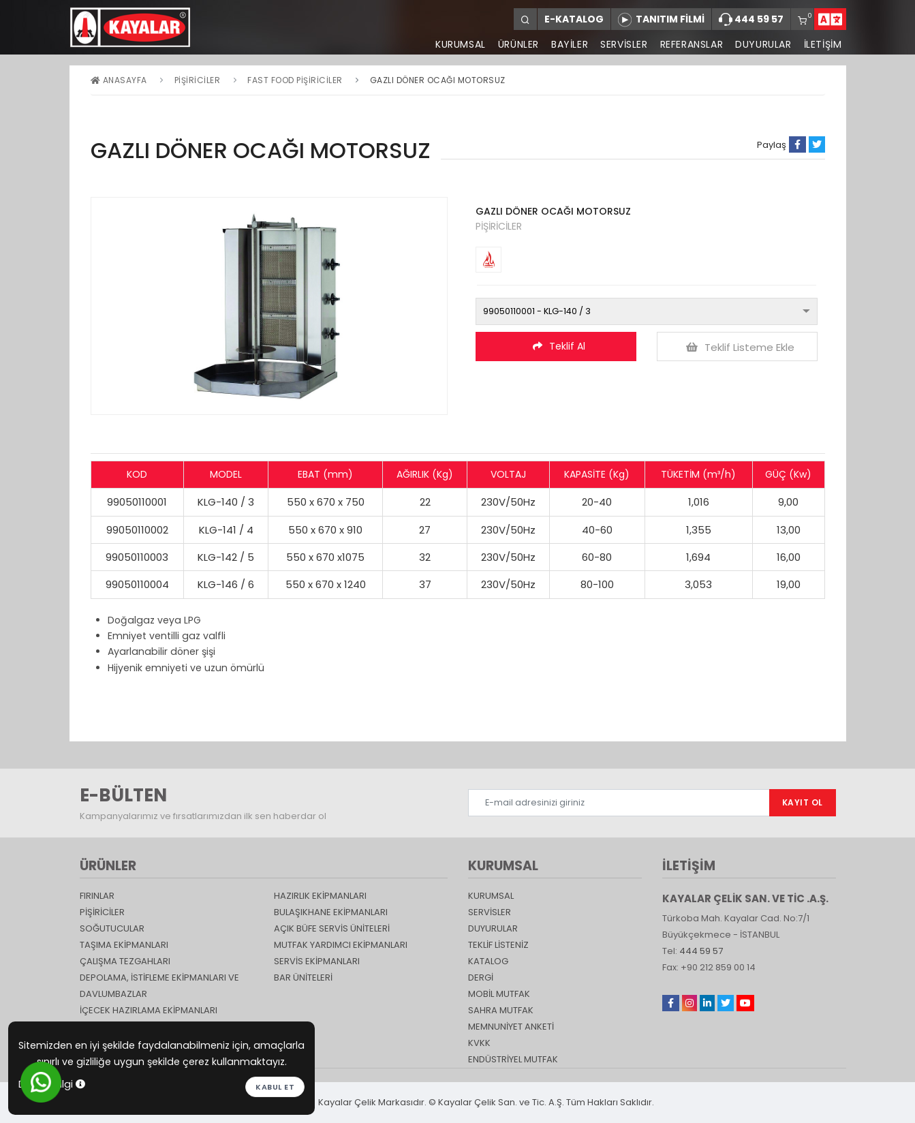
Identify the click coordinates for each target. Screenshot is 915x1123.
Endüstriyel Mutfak (513, 1059)
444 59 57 (751, 19)
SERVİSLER (623, 44)
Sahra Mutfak (500, 1010)
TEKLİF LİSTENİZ (498, 944)
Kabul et (274, 1086)
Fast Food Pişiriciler (295, 80)
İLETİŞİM (823, 44)
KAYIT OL (802, 802)
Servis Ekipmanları (317, 961)
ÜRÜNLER (518, 44)
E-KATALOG (574, 19)
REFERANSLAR (692, 44)
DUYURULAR (763, 44)
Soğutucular (112, 928)
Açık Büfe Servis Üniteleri (332, 928)
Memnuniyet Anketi (511, 1026)
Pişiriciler (197, 80)
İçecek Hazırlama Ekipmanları (148, 1010)
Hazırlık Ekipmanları (320, 895)
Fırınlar (97, 895)
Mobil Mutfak (499, 993)
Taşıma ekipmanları (124, 944)
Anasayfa (119, 80)
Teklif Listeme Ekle (740, 347)
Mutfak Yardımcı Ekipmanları (340, 944)
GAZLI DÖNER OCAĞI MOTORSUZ (438, 80)
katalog (488, 961)
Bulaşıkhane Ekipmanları (331, 912)
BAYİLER (569, 44)
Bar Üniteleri (303, 977)
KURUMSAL (460, 44)
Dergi (480, 977)
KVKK (479, 1042)
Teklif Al (559, 346)
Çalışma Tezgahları (125, 961)
